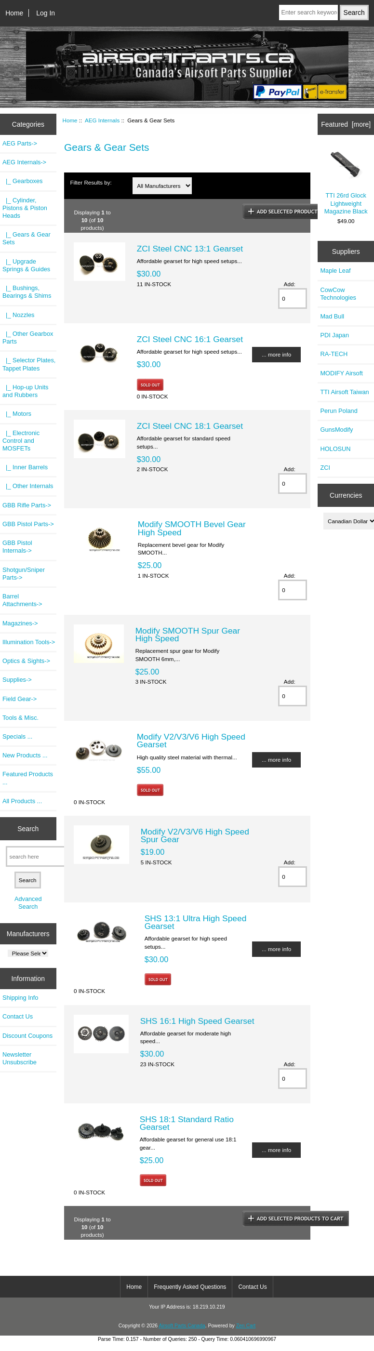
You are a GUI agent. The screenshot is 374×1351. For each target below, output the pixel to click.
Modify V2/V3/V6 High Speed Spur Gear (195, 835)
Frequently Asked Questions (190, 1287)
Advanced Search (28, 902)
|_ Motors (16, 413)
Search (28, 829)
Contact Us (17, 1016)
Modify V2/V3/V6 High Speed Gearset (191, 740)
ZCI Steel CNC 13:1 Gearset (190, 248)
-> (24, 162)
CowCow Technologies (338, 293)
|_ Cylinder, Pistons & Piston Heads (24, 208)
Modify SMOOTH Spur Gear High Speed (187, 634)
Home (14, 13)
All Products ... (22, 801)
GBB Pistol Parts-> (28, 524)
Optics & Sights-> (26, 660)
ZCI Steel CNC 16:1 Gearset (190, 339)
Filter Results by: (90, 182)
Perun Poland (338, 410)
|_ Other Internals (27, 486)
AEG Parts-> (19, 143)
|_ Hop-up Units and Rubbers (25, 391)
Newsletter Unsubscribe (19, 1058)
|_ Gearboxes (22, 181)
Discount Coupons (27, 1035)
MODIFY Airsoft (341, 373)
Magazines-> (20, 623)
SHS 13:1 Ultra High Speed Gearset (196, 922)
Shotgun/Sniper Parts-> (23, 573)
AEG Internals (102, 120)
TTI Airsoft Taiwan (344, 392)
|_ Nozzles (18, 314)
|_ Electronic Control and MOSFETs (21, 440)
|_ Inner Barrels (25, 467)
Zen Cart (246, 1325)
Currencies (346, 495)
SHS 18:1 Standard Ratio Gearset (187, 1123)
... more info (276, 354)
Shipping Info (20, 997)
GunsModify (336, 429)
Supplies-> (17, 679)
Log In (45, 13)
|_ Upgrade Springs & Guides (26, 265)
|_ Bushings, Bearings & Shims (26, 291)
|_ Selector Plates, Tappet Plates (28, 364)
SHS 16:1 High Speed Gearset (197, 1021)
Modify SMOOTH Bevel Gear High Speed (192, 528)
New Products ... (25, 755)
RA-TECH (333, 354)
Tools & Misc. (20, 717)
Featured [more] (346, 124)
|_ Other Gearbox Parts (27, 337)
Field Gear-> (19, 698)
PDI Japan (334, 335)
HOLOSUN (335, 448)
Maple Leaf (335, 270)
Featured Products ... (27, 777)
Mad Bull (332, 316)
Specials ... (17, 736)
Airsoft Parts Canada (182, 1325)
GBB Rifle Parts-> (26, 505)
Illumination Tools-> (28, 642)
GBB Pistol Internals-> (17, 546)
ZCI (325, 467)
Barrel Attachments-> (22, 600)
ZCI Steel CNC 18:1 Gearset (190, 426)
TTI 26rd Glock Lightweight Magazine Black (345, 181)
